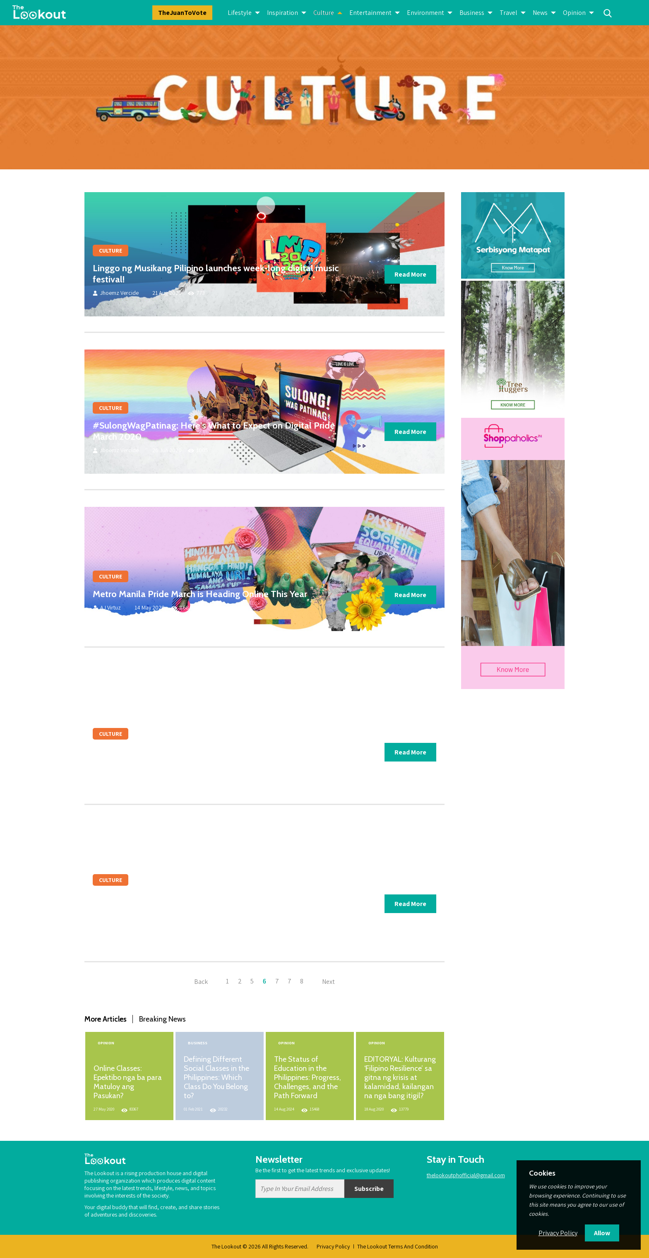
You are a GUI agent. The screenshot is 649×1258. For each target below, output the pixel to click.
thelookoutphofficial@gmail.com (466, 1175)
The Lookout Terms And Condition (397, 1246)
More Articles (105, 1019)
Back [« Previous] (201, 981)
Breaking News (162, 1019)
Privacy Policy (333, 1246)
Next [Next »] (328, 981)
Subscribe (369, 1188)
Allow (602, 1233)
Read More (410, 274)
